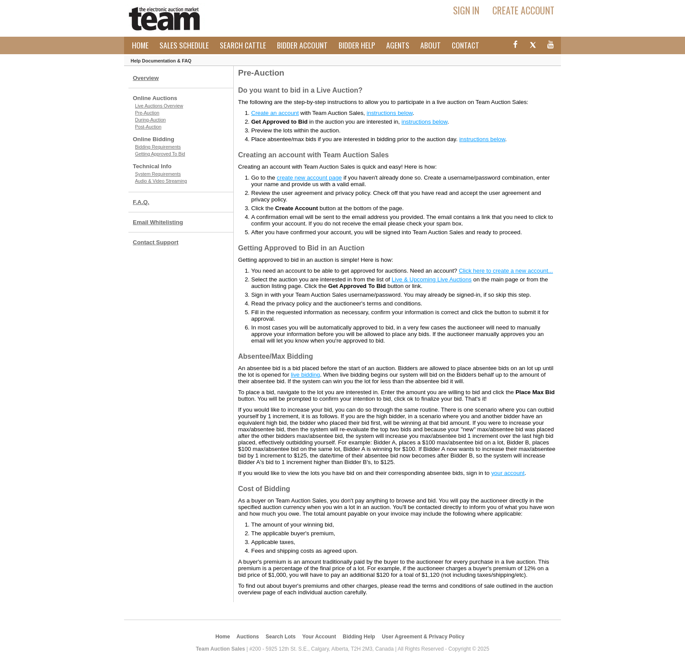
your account (507, 473)
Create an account (275, 113)
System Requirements (158, 174)
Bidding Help (359, 637)
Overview (146, 78)
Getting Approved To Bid (160, 153)
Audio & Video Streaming (161, 181)
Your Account (319, 637)
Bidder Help (357, 45)
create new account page (309, 177)
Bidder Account (302, 45)
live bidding (305, 374)
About (430, 45)
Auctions (247, 637)
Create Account (523, 10)
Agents (397, 45)
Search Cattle (243, 45)
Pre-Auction (147, 112)
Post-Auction (148, 126)
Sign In (466, 10)
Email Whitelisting (158, 222)
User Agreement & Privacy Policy (423, 637)
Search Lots (281, 637)
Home (140, 45)
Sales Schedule (184, 45)
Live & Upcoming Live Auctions (432, 279)
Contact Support (155, 242)
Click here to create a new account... (506, 270)
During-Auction (150, 119)
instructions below (389, 113)
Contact (465, 45)
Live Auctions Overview (159, 105)
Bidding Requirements (158, 146)
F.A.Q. (141, 202)
